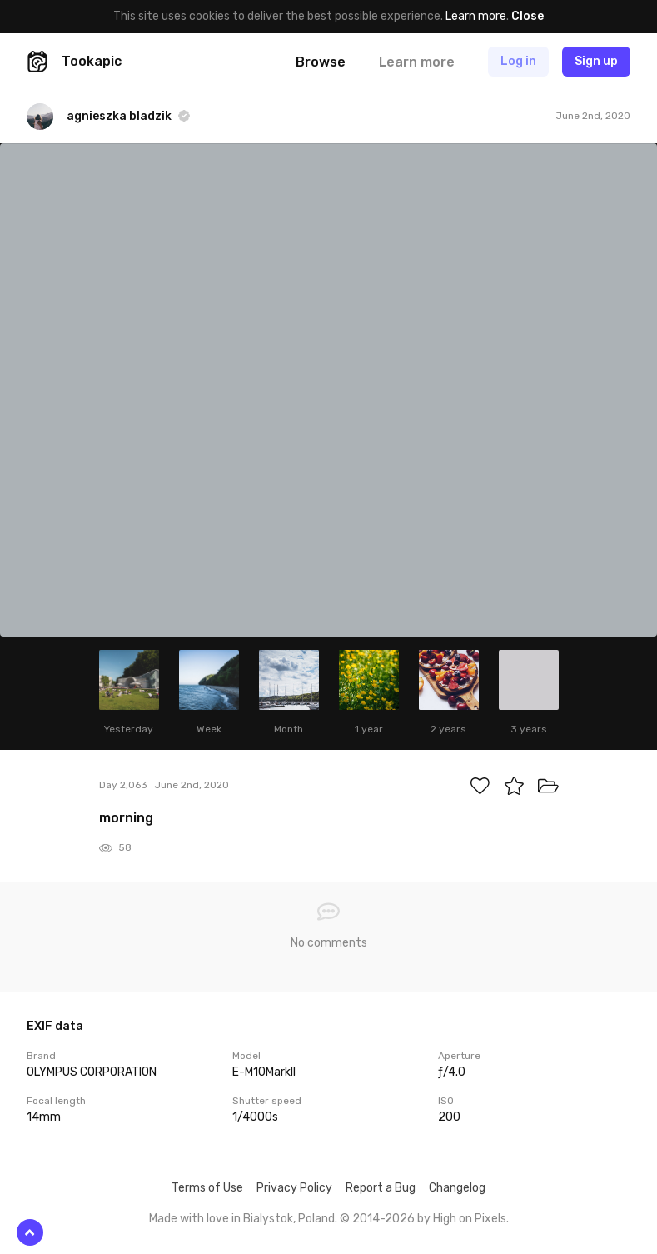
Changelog (457, 1188)
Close (527, 16)
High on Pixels (469, 1219)
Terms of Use (207, 1188)
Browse (321, 62)
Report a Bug (381, 1188)
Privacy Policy (294, 1188)
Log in (518, 61)
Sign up (596, 61)
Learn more (475, 16)
